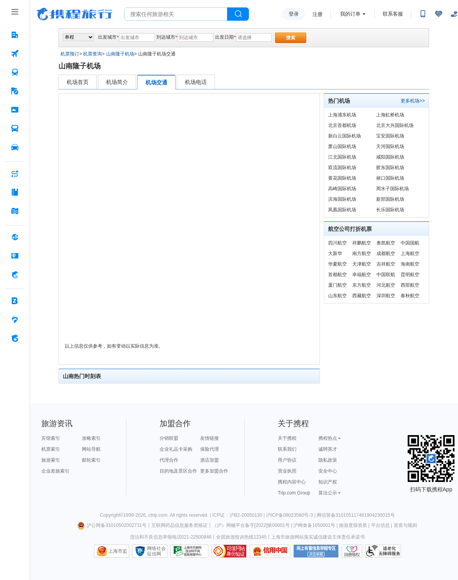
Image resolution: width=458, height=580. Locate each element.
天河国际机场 (390, 146)
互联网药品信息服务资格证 (179, 525)
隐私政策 (327, 460)
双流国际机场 (342, 167)
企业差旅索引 (55, 471)
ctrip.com (157, 515)
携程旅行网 (74, 14)
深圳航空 (385, 295)
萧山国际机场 (342, 146)
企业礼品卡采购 (176, 449)
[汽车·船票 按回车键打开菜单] (15, 128)
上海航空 (410, 253)
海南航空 (410, 264)
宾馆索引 (50, 438)
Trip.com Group (294, 493)
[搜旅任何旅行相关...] (175, 14)
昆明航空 (410, 274)
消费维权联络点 (352, 551)
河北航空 (385, 285)
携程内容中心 (292, 482)
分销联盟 (169, 438)
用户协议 (287, 460)
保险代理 (209, 449)
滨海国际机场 (342, 199)
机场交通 (156, 82)
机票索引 (50, 449)
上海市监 (117, 551)
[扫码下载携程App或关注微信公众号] (423, 14)
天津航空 (361, 264)
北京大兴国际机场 (395, 125)
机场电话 (196, 82)
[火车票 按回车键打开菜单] (15, 72)
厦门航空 (337, 285)
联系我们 (287, 449)
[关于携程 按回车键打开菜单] (15, 338)
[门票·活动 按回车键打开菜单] (15, 110)
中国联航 (385, 274)
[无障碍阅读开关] (438, 14)
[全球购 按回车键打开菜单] (15, 237)
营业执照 (287, 471)
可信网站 (229, 551)
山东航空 (337, 295)
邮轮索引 (91, 460)
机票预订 (69, 54)
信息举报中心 (189, 551)
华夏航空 (337, 264)
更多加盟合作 (214, 471)
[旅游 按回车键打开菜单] (15, 91)
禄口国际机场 (390, 178)
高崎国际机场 (342, 188)
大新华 (335, 253)
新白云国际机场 (344, 136)
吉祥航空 (385, 264)
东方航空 (361, 285)
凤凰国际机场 (342, 209)
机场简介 (117, 82)
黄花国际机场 (342, 178)
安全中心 (327, 471)
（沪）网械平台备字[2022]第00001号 (251, 525)
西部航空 (410, 285)
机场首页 (78, 82)
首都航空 (337, 274)
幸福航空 (361, 274)
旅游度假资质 (353, 525)
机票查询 (92, 54)
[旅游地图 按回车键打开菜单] (15, 211)
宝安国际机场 (390, 136)
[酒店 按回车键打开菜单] (15, 35)
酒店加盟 (209, 460)
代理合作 (169, 460)
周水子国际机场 (392, 188)
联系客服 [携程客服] (393, 13)
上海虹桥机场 (390, 115)
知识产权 (327, 482)
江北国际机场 (342, 157)
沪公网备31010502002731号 (112, 525)
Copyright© (111, 515)
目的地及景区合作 (178, 471)
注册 (317, 14)
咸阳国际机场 (390, 157)
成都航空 (385, 253)
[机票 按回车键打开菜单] (15, 53)
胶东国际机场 (390, 167)
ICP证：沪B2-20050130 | (239, 515)
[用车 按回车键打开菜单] (15, 147)
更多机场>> (413, 101)
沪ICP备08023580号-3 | (291, 515)
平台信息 (380, 525)
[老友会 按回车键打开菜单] (15, 319)
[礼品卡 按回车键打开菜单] (15, 256)
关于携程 (287, 438)
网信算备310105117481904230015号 (356, 515)
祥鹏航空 (361, 243)
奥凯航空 (385, 243)
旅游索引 (50, 460)
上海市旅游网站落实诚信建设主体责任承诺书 (318, 537)
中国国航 (410, 243)
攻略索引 (91, 438)
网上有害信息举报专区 (316, 551)
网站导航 (91, 449)
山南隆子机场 (120, 54)
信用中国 (270, 551)
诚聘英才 (327, 449)
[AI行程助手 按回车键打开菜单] (15, 173)
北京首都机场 (342, 125)
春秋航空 (410, 295)
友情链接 (209, 438)
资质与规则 (405, 525)
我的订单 (350, 13)
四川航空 (337, 243)
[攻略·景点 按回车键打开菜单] (15, 192)
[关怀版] (454, 14)
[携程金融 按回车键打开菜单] (15, 274)
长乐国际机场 (390, 209)
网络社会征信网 (156, 551)
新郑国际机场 (390, 199)
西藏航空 (361, 295)
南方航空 (361, 253)
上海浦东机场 (342, 115)
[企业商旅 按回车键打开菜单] (15, 301)
